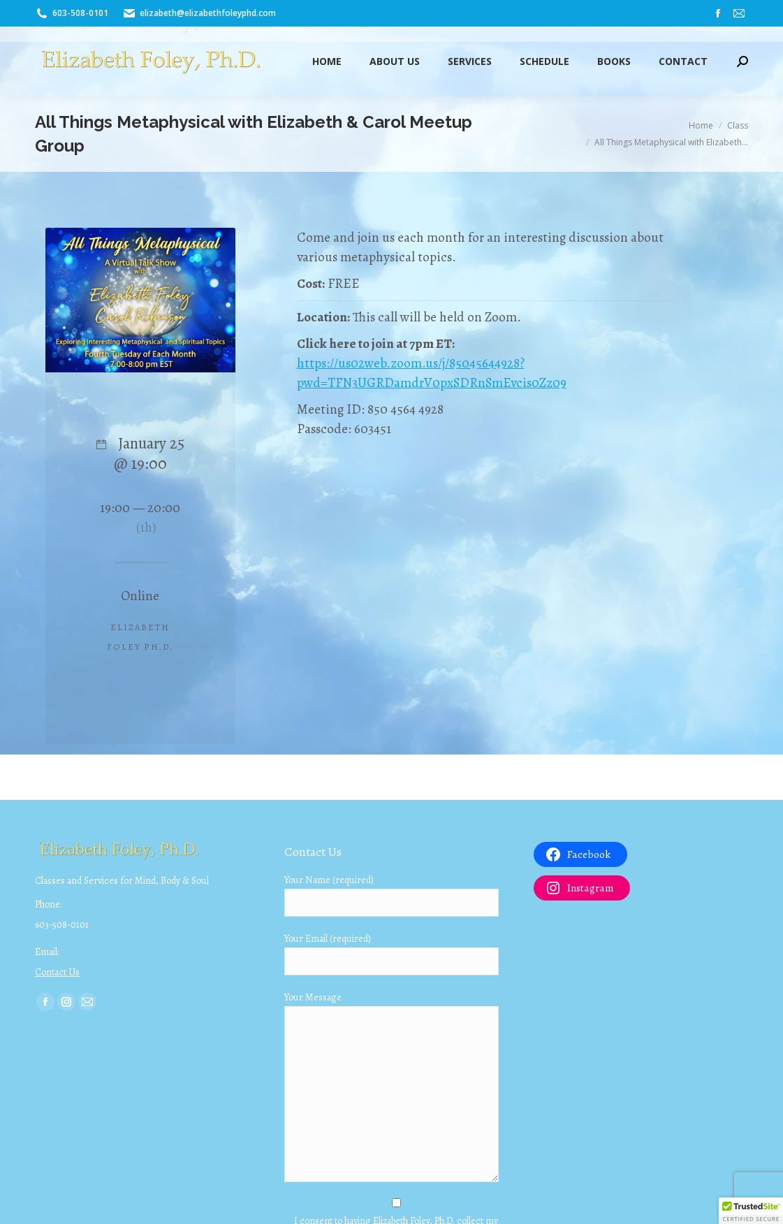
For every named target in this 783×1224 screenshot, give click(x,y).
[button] (751, 1210)
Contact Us (57, 972)
